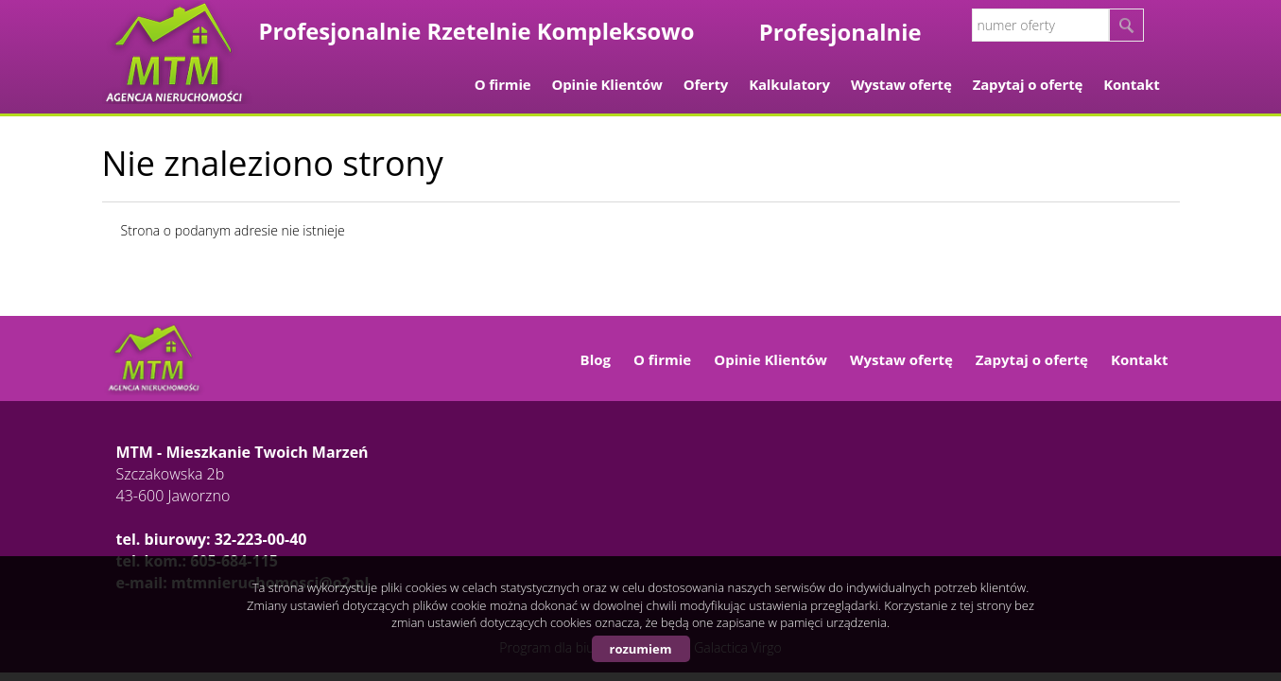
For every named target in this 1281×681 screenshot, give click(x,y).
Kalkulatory (789, 84)
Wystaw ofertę (901, 84)
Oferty (706, 84)
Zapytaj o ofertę (1028, 84)
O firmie (503, 84)
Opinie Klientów (607, 84)
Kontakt (1131, 84)
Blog (595, 359)
